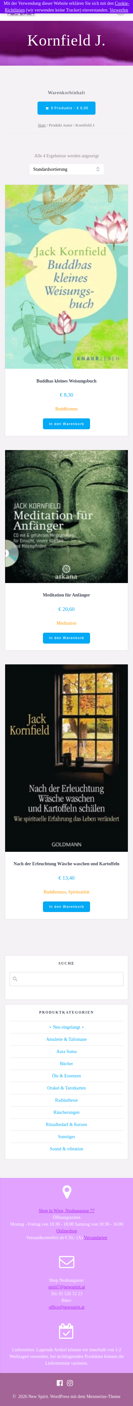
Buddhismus (66, 409)
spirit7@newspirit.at (66, 1287)
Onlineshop (66, 1231)
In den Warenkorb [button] (66, 424)
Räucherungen (66, 1112)
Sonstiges (66, 1136)
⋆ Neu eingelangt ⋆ (66, 1027)
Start (42, 125)
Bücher (66, 1063)
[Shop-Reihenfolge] (66, 169)
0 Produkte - (67, 108)
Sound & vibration (66, 1149)
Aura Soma (66, 1051)
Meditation (66, 623)
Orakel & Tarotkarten (66, 1088)
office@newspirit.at (67, 1307)
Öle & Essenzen (66, 1075)
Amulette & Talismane (66, 1039)
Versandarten (95, 1237)
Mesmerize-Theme (104, 1396)
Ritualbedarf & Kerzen (66, 1124)
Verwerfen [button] (119, 10)
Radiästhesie (66, 1100)
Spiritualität (78, 892)
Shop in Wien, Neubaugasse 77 (67, 1210)
